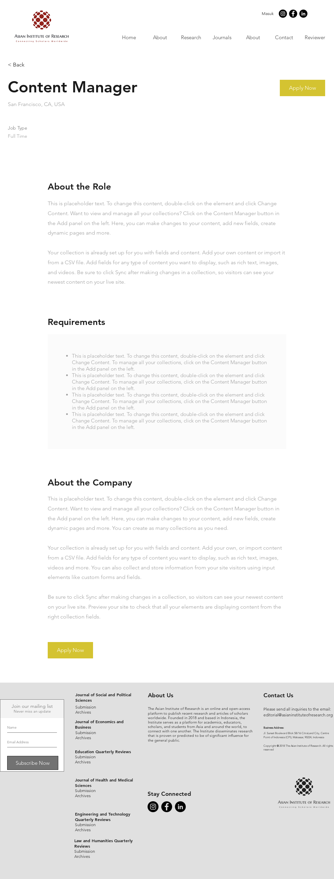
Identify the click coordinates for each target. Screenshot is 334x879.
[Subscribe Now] (32, 763)
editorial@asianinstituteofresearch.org (298, 714)
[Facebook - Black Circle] (293, 14)
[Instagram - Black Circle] (283, 14)
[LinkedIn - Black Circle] (303, 14)
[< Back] (32, 65)
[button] (221, 37)
